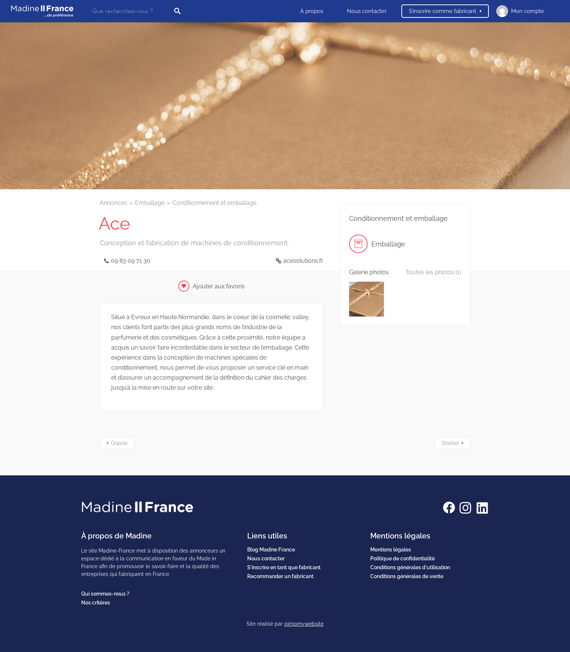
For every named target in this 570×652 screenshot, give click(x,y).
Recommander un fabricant (280, 576)
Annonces (113, 202)
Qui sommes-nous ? (105, 594)
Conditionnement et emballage (214, 202)
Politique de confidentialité (402, 558)
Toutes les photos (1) (433, 272)
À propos (311, 11)
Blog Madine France (271, 550)
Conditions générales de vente (406, 576)
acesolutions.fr (303, 260)
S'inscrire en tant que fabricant (284, 567)
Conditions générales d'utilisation (410, 567)
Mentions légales (390, 550)
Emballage (150, 202)
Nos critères (95, 603)
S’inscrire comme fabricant (442, 11)
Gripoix (119, 443)
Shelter (450, 443)
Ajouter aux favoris (219, 286)
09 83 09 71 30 (130, 260)
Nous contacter (367, 11)
